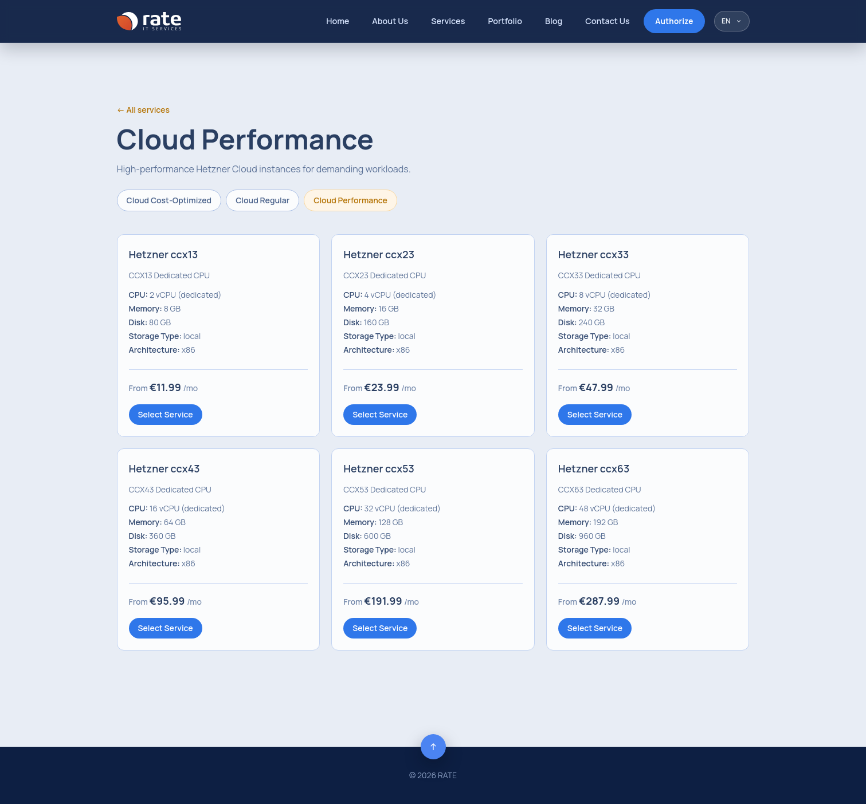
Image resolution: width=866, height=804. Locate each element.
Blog (553, 20)
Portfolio (505, 20)
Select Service (165, 414)
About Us (390, 20)
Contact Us (607, 20)
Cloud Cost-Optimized (169, 200)
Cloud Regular (262, 200)
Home (337, 20)
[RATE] (149, 21)
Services (448, 20)
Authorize (674, 21)
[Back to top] (433, 746)
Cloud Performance (350, 200)
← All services (143, 109)
